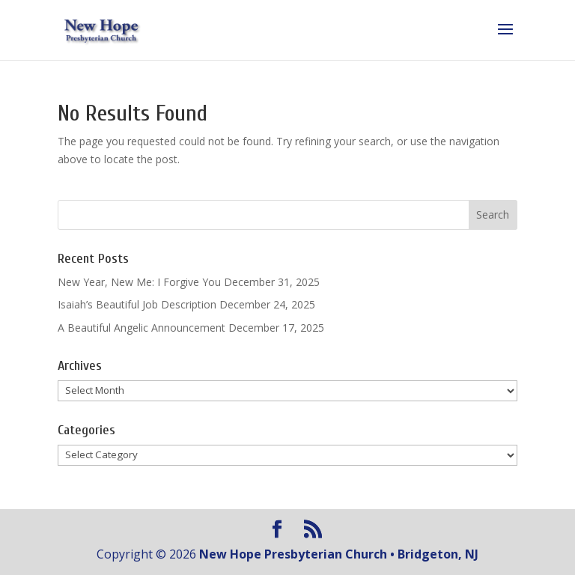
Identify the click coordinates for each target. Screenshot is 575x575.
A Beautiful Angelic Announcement (141, 327)
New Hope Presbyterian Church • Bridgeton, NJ (338, 554)
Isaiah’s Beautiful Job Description (137, 304)
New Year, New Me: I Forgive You (139, 282)
